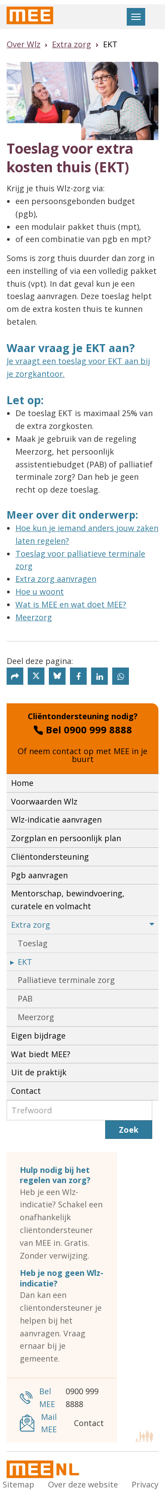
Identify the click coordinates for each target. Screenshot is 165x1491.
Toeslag (33, 943)
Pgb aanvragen (39, 875)
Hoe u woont (39, 591)
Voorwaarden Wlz (44, 801)
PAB (25, 998)
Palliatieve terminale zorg (66, 980)
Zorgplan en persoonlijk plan (66, 838)
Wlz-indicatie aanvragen (56, 819)
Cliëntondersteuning (50, 856)
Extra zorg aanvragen (55, 578)
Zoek (129, 1129)
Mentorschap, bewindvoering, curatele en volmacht (68, 899)
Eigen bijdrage (38, 1035)
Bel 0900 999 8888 (82, 729)
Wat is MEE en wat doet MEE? (70, 604)
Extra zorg (82, 924)
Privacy (145, 1484)
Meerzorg (33, 617)
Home (22, 783)
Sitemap (18, 1484)
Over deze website (83, 1484)
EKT (25, 961)
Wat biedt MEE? (40, 1054)
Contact (26, 1090)
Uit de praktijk (38, 1072)
